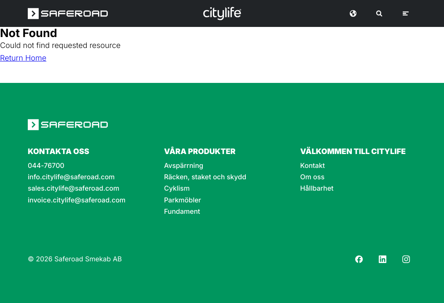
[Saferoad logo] (68, 13)
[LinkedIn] (382, 259)
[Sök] (379, 13)
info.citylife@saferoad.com (71, 177)
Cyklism (177, 188)
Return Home (23, 58)
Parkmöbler (182, 200)
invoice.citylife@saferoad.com (76, 200)
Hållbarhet (316, 188)
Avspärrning (183, 166)
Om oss (312, 177)
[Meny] (405, 13)
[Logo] (222, 13)
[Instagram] (406, 259)
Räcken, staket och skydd (205, 177)
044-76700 (46, 166)
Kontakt (312, 166)
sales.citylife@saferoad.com (73, 188)
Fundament (182, 211)
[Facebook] (359, 259)
